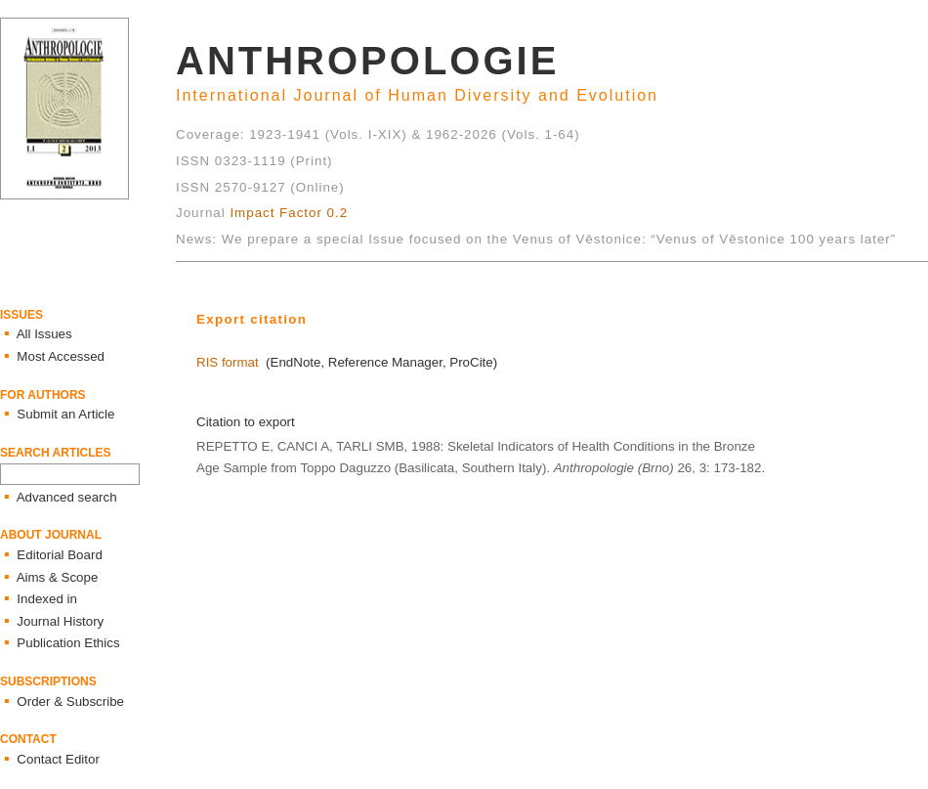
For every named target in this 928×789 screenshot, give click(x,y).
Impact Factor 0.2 (289, 212)
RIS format (227, 362)
